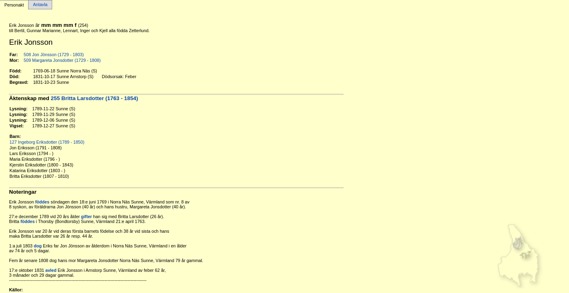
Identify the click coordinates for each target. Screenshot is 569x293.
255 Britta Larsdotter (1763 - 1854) (94, 98)
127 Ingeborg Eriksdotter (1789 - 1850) (46, 142)
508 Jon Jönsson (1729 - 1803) (54, 54)
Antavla (40, 4)
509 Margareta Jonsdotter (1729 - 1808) (62, 60)
